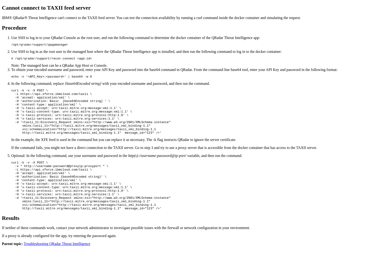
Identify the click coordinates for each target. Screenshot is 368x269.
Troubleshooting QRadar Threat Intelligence (57, 265)
